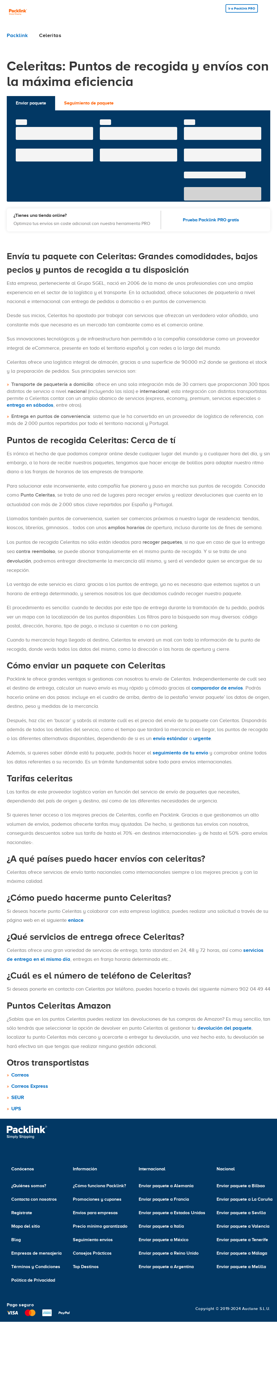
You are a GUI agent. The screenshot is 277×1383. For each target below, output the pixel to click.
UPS (16, 1108)
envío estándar (170, 738)
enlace (76, 920)
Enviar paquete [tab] (31, 103)
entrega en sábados (30, 405)
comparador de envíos (217, 688)
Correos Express (29, 1086)
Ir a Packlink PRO (241, 8)
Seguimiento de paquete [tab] (89, 103)
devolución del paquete (224, 1028)
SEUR (17, 1097)
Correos (20, 1075)
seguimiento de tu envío (180, 753)
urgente (202, 738)
